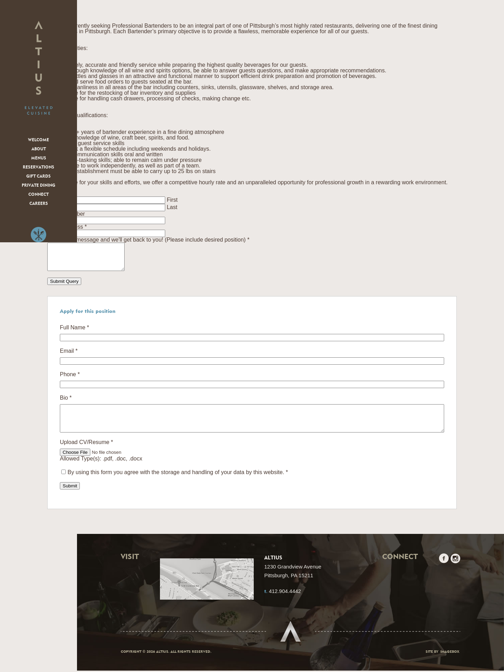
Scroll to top (290, 633)
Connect (38, 195)
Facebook (444, 569)
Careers (38, 204)
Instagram (455, 569)
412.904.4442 (285, 602)
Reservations (38, 167)
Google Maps (207, 584)
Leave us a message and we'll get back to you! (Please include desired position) (148, 240)
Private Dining (38, 186)
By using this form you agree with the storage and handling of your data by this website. (178, 483)
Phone (70, 380)
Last (172, 207)
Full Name (74, 333)
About (38, 149)
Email (69, 356)
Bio (66, 403)
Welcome (38, 140)
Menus (38, 158)
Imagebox (449, 653)
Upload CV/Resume (86, 453)
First (172, 200)
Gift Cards (38, 176)
